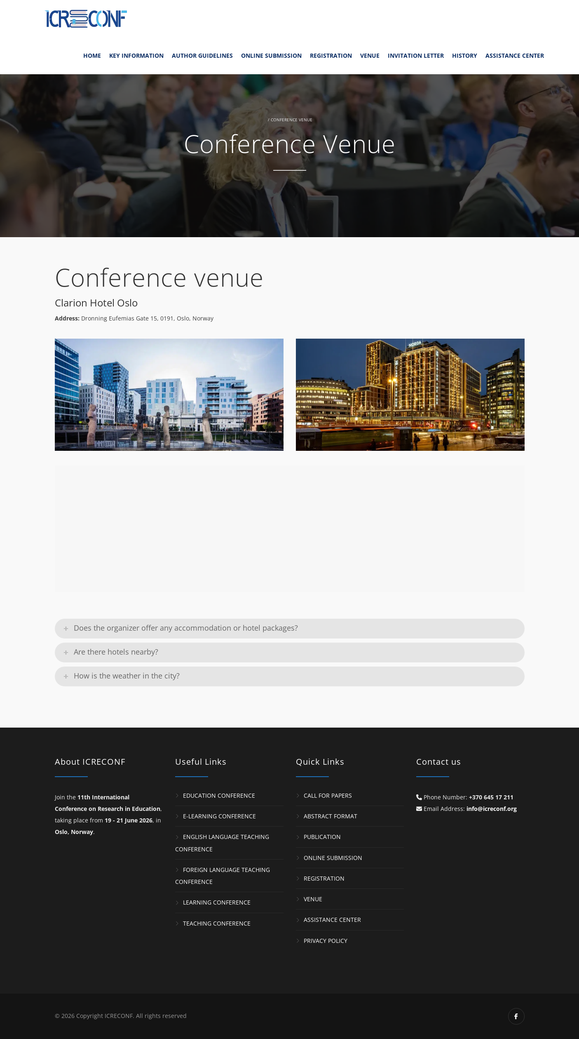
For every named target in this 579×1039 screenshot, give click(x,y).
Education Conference (219, 795)
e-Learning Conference (219, 816)
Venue (370, 55)
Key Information (136, 55)
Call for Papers (328, 795)
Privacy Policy (325, 941)
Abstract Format (330, 816)
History (464, 55)
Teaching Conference (217, 923)
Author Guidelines (202, 55)
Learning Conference (217, 903)
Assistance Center (514, 55)
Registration (331, 55)
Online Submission (271, 55)
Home (92, 55)
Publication (322, 837)
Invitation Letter (416, 55)
